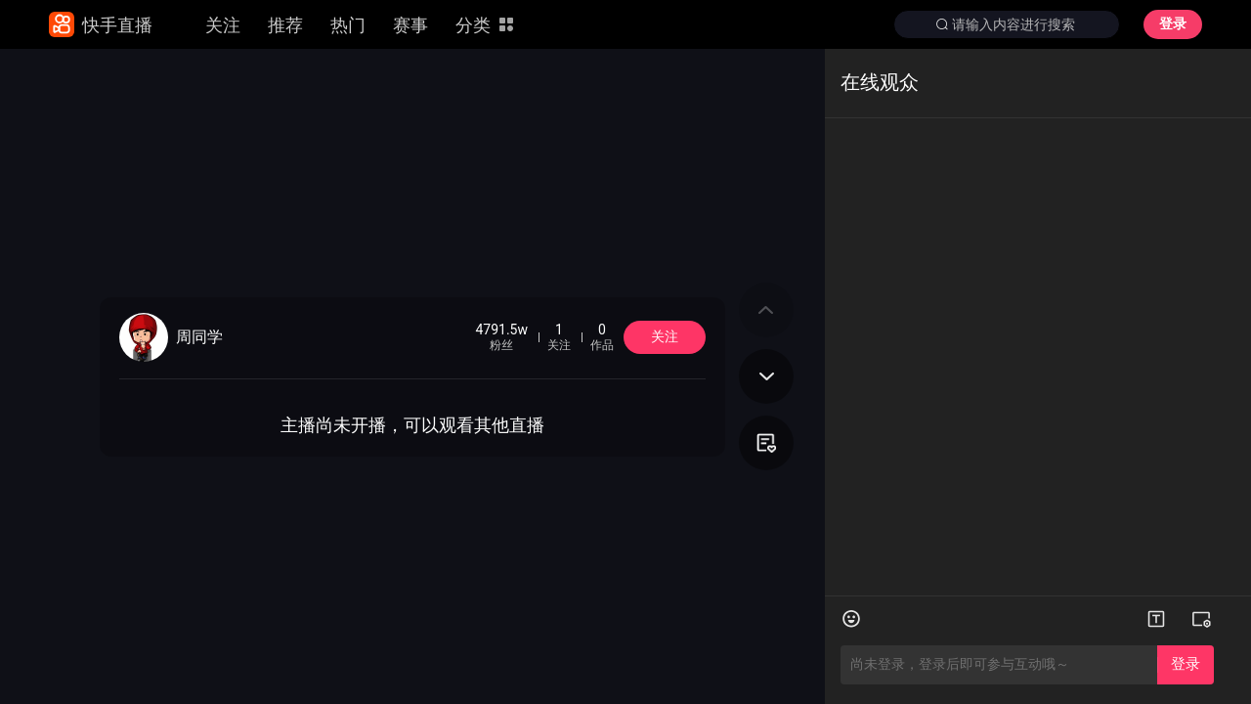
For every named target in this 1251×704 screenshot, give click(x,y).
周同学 (199, 337)
